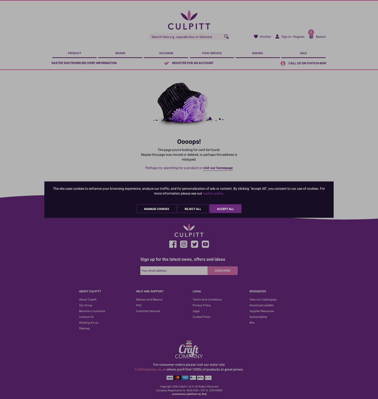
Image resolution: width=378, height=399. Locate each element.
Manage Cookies (156, 209)
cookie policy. (213, 193)
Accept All (225, 209)
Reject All (193, 209)
